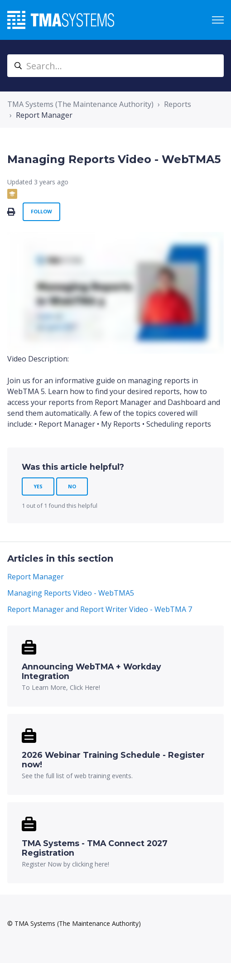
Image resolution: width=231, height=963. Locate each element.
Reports (177, 104)
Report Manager (44, 115)
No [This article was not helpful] (72, 486)
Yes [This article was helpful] (38, 486)
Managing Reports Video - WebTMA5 (70, 593)
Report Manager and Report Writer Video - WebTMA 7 (99, 609)
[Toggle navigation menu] (217, 20)
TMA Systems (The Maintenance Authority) (80, 104)
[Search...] (115, 65)
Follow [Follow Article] (41, 211)
